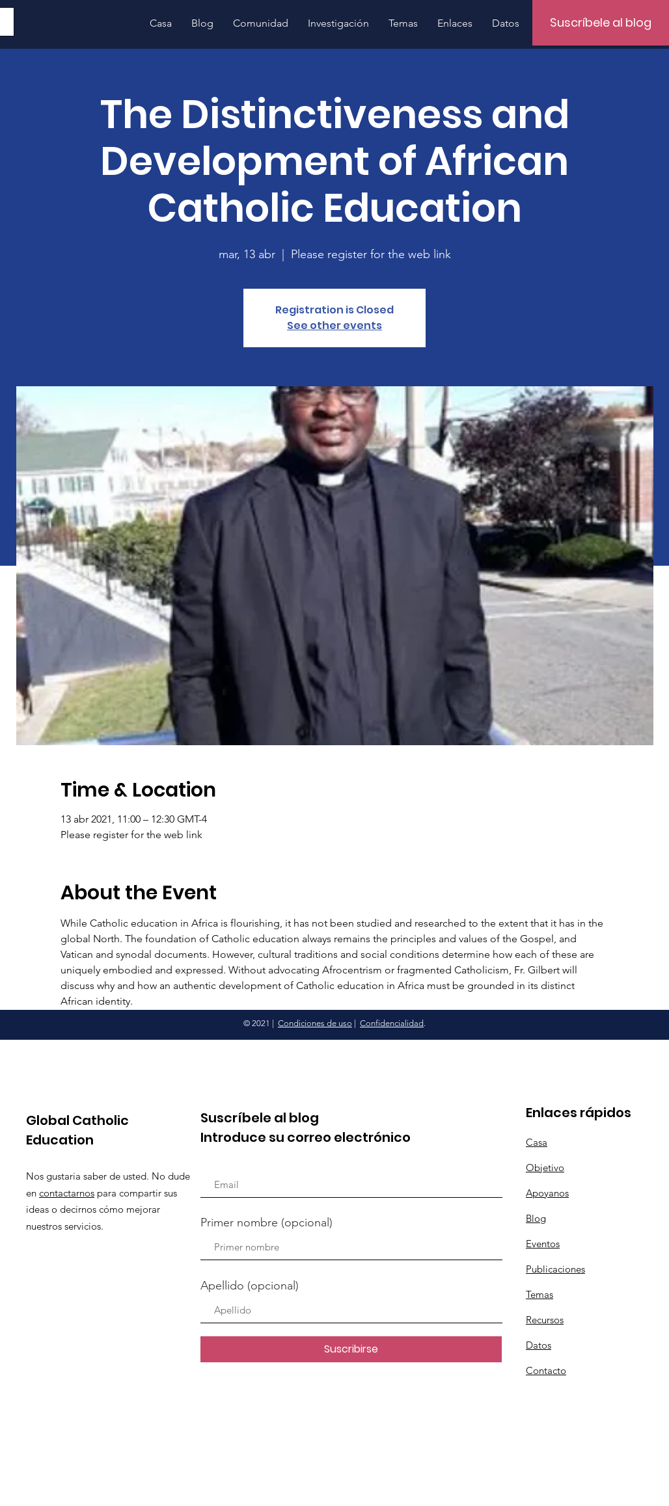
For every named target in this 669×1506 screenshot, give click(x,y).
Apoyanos (547, 1193)
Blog (536, 1218)
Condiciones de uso (315, 1023)
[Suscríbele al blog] (600, 23)
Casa (536, 1142)
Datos (538, 1345)
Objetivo (545, 1167)
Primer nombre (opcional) (266, 1222)
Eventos (543, 1243)
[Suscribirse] (351, 1349)
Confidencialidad (392, 1023)
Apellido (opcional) (249, 1285)
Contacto (546, 1370)
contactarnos (66, 1193)
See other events (334, 325)
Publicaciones (555, 1269)
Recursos (545, 1320)
